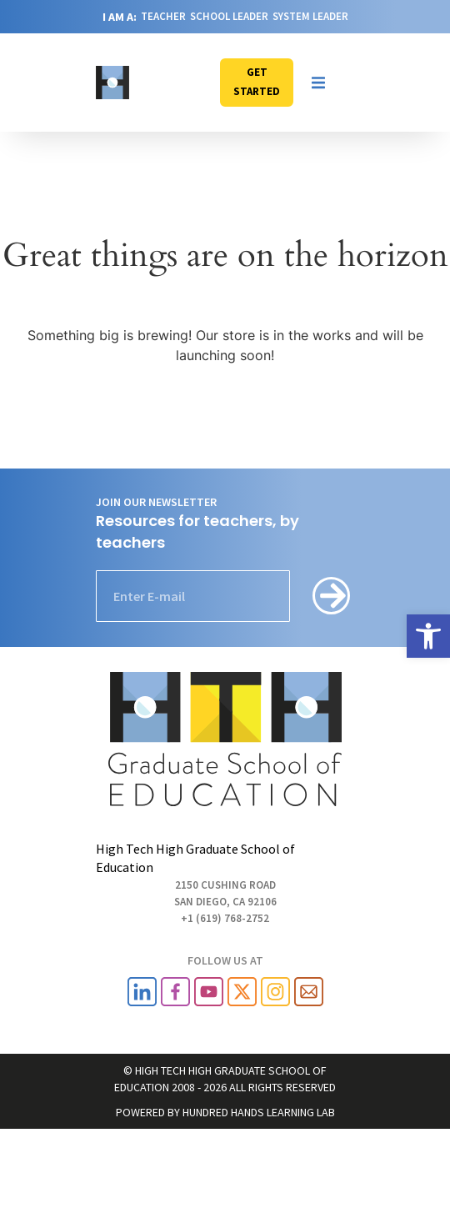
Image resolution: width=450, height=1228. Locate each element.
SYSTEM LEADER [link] (310, 16)
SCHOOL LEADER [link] (229, 16)
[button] (318, 83)
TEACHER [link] (163, 16)
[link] (428, 636)
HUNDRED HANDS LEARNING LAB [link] (258, 1112)
